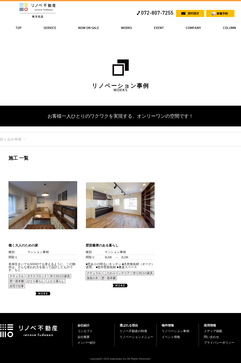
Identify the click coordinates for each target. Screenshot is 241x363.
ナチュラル (17, 276)
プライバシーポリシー (219, 342)
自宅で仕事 (17, 286)
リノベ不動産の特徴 (133, 331)
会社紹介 (83, 325)
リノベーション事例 (175, 331)
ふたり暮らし (55, 281)
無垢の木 (92, 278)
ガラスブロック (37, 276)
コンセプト (85, 331)
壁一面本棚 (17, 281)
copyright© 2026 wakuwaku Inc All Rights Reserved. (120, 358)
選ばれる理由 (129, 325)
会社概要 (83, 336)
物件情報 (168, 325)
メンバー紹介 (86, 342)
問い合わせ (211, 336)
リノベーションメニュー (136, 336)
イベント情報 (171, 336)
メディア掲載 (213, 331)
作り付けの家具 (60, 276)
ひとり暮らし (35, 281)
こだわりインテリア (117, 273)
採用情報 (210, 325)
